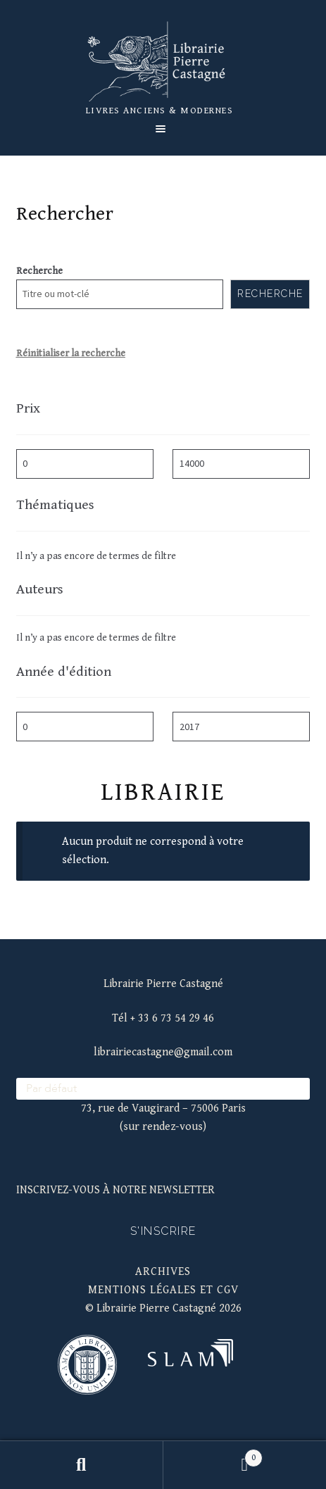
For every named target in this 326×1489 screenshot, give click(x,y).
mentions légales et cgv (163, 1290)
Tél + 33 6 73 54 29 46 (163, 1018)
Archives (163, 1271)
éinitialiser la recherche (74, 353)
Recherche (39, 271)
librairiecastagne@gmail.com (163, 1052)
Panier (213, 1455)
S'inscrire (163, 1231)
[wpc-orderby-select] (163, 1089)
